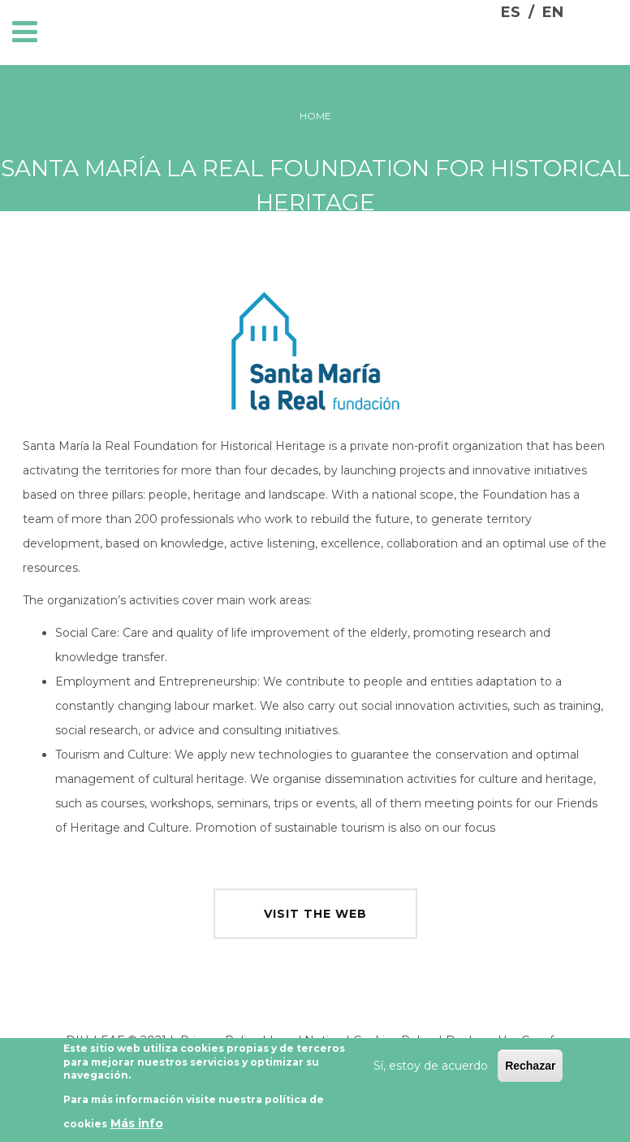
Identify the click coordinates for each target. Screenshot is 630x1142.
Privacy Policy (219, 1040)
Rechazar (530, 1070)
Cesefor (543, 1040)
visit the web (315, 913)
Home (315, 116)
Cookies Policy (394, 1040)
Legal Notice (306, 1040)
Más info (136, 1129)
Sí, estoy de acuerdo (430, 1070)
